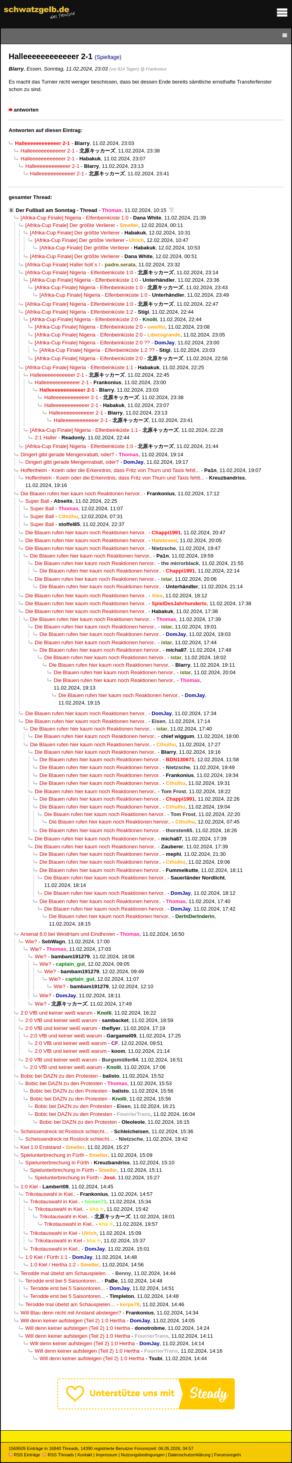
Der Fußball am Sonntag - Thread (56, 210)
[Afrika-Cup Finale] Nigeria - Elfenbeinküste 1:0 (75, 218)
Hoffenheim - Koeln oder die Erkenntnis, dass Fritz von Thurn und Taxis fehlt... (110, 470)
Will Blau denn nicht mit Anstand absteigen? (71, 1313)
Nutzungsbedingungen (143, 1454)
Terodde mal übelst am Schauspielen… (65, 1273)
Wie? (31, 941)
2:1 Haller (46, 438)
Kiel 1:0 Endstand (41, 1147)
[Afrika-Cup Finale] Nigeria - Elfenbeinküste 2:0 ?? (92, 343)
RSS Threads (58, 1454)
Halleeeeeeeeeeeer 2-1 (48, 151)
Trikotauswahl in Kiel (53, 1233)
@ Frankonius (153, 69)
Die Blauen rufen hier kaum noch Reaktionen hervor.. (81, 493)
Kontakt (84, 1454)
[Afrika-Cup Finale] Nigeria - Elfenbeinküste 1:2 (79, 312)
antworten (26, 110)
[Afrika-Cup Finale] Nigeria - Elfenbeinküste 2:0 (84, 319)
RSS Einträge (24, 1454)
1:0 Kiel (29, 1187)
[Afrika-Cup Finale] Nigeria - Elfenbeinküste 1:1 (79, 367)
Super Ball (37, 501)
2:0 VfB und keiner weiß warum (56, 1013)
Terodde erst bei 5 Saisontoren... (62, 1281)
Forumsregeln (227, 1454)
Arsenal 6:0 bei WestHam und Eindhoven (68, 934)
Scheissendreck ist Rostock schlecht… (65, 1131)
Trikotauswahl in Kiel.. (50, 1194)
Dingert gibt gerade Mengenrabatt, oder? (67, 454)
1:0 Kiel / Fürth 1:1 (46, 1257)
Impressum (107, 1454)
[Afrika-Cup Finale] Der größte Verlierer (70, 225)
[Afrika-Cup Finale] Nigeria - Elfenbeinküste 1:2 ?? (97, 350)
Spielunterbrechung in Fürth (52, 1155)
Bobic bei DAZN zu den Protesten (59, 1076)
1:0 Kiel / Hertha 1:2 (53, 1265)
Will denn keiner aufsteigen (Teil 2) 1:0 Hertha (73, 1321)
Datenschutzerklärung (189, 1454)
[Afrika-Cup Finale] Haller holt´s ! (62, 265)
